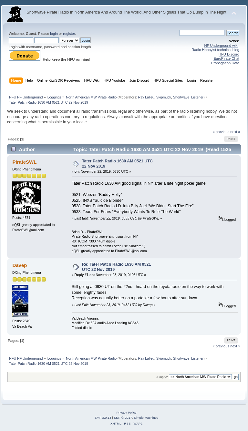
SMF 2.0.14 (103, 417)
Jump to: (162, 377)
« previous (220, 132)
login (54, 34)
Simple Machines (146, 417)
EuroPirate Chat (226, 58)
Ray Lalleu (146, 97)
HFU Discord (229, 54)
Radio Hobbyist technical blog (215, 50)
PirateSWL (24, 162)
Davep (19, 265)
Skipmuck (163, 97)
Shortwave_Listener (188, 97)
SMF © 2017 (123, 417)
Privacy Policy (126, 412)
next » (235, 132)
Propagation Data (225, 63)
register (69, 34)
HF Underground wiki (221, 45)
